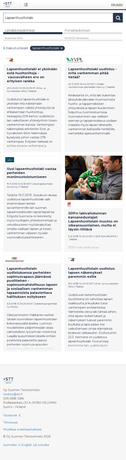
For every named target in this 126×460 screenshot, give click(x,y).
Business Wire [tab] (14, 38)
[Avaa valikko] (26, 4)
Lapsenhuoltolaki (47, 48)
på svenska (41, 445)
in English (25, 445)
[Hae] (58, 18)
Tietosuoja (10, 422)
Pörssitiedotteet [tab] (77, 30)
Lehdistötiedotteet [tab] (20, 30)
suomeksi (10, 445)
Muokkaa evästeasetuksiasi (22, 429)
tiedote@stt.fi (13, 394)
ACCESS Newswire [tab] (77, 38)
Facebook (10, 415)
